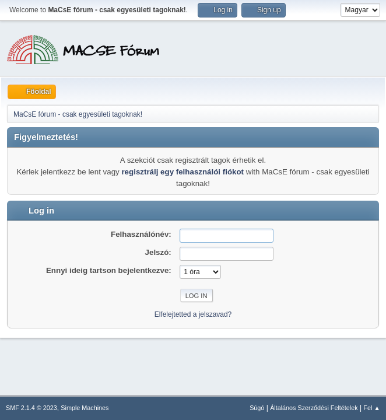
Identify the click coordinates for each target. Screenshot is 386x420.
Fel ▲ (371, 407)
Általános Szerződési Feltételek (313, 407)
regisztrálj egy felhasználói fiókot (182, 171)
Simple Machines (84, 407)
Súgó (257, 407)
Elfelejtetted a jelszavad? (193, 314)
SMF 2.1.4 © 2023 (31, 407)
